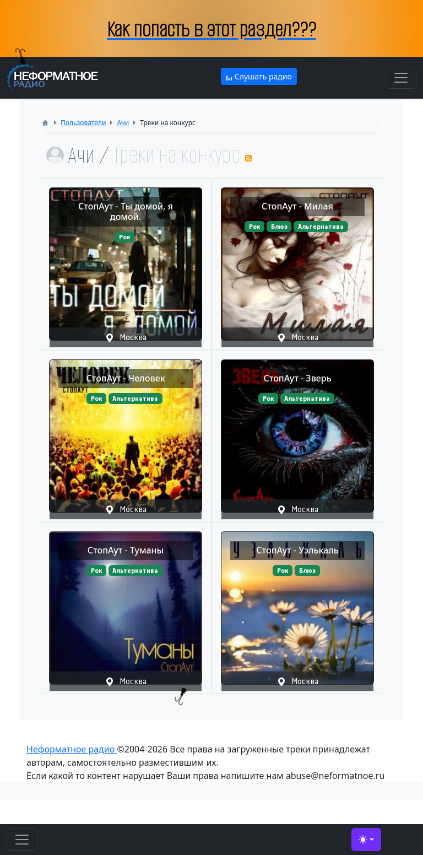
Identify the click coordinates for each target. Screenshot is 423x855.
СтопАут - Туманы (126, 550)
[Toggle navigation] (401, 78)
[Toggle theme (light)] (366, 839)
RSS (248, 158)
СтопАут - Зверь (297, 378)
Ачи (81, 155)
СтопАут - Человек (125, 378)
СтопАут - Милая (297, 206)
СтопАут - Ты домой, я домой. (125, 211)
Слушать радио (259, 76)
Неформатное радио (71, 749)
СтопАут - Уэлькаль (297, 550)
